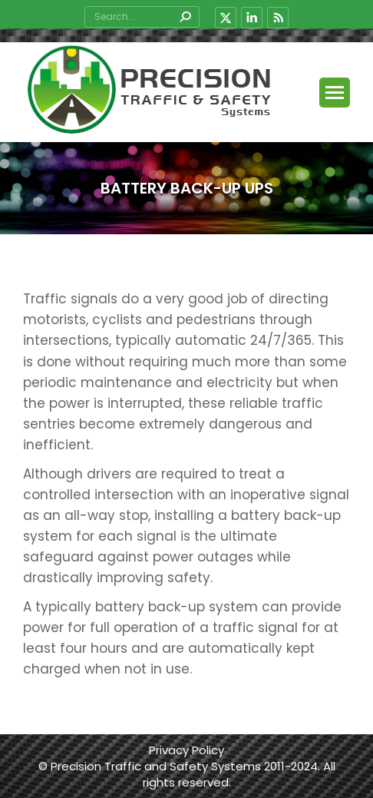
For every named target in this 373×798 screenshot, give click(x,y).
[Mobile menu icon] (334, 93)
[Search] (142, 17)
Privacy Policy (186, 750)
